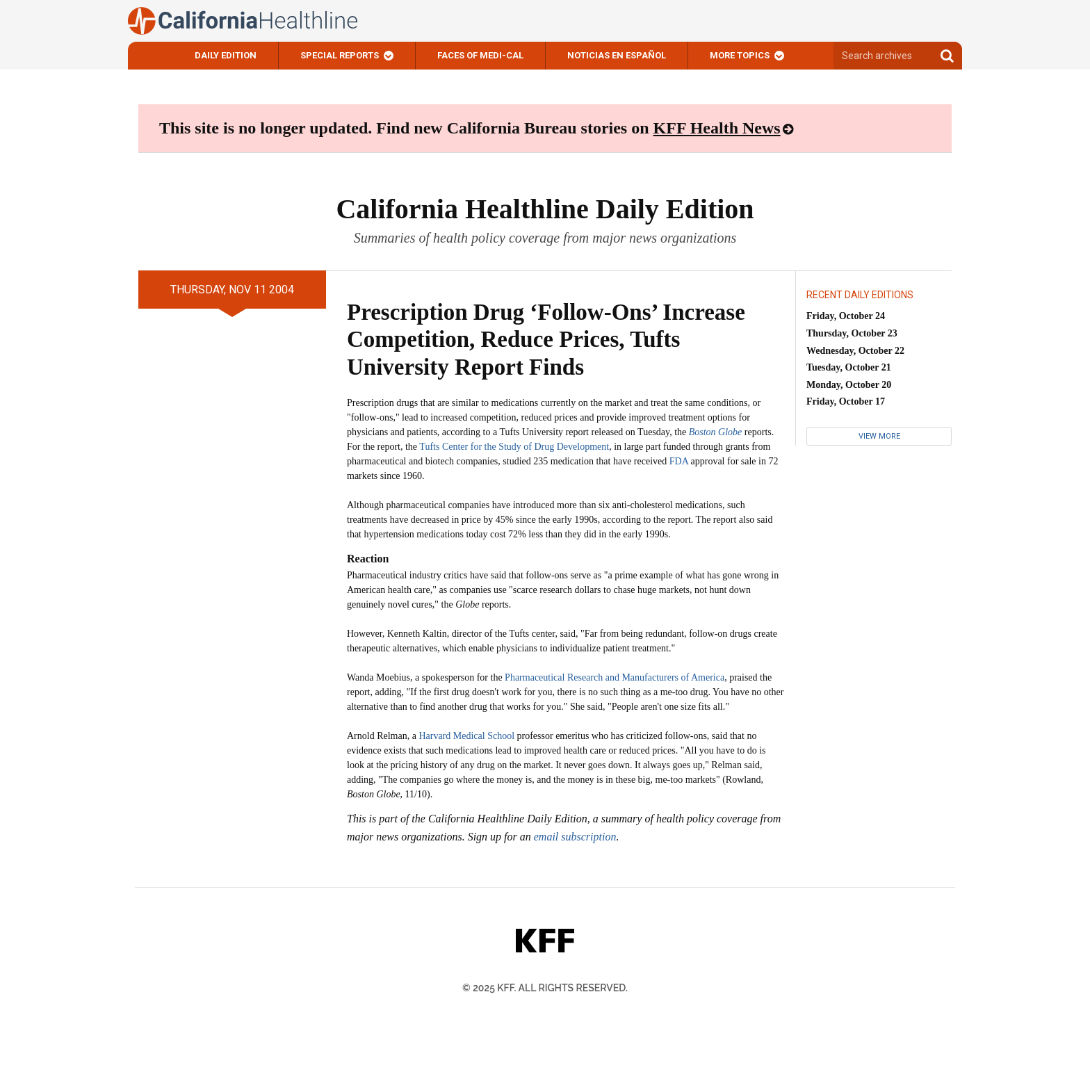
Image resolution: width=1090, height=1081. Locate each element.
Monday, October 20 (848, 385)
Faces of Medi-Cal (480, 55)
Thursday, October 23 (851, 333)
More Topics (740, 55)
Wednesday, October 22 (855, 351)
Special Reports (339, 55)
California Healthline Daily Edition (545, 209)
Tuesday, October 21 (848, 367)
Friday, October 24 (845, 316)
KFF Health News (717, 128)
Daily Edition (226, 55)
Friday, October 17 (845, 401)
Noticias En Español (616, 55)
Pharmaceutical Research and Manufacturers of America (614, 677)
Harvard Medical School (466, 736)
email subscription (575, 837)
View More (879, 436)
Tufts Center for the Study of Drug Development (514, 446)
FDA (678, 461)
